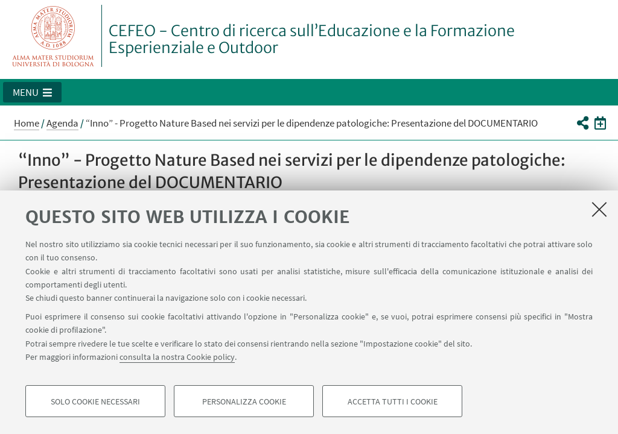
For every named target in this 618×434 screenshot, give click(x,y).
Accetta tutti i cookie (393, 401)
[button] (32, 92)
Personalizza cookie (244, 401)
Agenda (62, 123)
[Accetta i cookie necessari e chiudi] (599, 209)
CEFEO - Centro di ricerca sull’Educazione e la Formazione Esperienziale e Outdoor (312, 39)
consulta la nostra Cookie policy (177, 356)
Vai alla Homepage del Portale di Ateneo (53, 36)
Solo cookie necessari (95, 401)
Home (26, 123)
